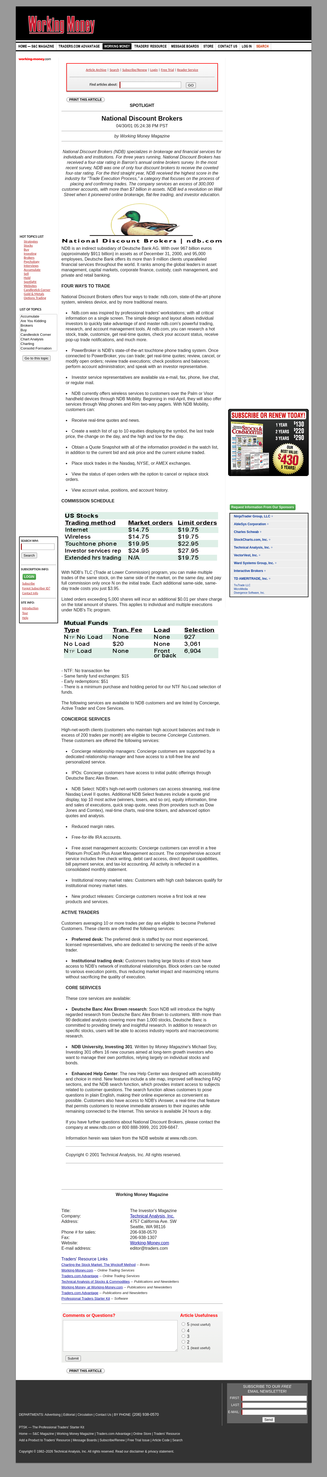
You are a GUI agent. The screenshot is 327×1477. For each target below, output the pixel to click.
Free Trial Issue (138, 1446)
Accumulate (32, 270)
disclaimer (137, 1457)
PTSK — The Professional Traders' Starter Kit (51, 1433)
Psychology (31, 262)
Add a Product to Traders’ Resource (44, 1446)
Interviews (31, 266)
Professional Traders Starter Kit (86, 1298)
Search (114, 70)
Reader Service (187, 70)
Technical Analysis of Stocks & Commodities (96, 1282)
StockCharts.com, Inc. (251, 540)
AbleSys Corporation (250, 524)
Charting (38, 344)
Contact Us (103, 1420)
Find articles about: (103, 84)
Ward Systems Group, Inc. (254, 563)
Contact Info (30, 593)
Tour (25, 613)
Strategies (31, 241)
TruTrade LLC (242, 585)
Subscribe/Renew (134, 70)
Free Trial (167, 70)
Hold (27, 278)
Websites (30, 286)
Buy (26, 249)
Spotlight (30, 282)
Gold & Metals (34, 294)
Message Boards (85, 1446)
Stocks (28, 245)
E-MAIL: (234, 1418)
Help (25, 618)
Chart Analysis (38, 339)
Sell (26, 274)
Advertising (52, 1420)
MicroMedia (241, 589)
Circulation (85, 1420)
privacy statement (160, 1457)
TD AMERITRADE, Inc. (251, 579)
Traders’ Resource (167, 1439)
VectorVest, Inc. (246, 555)
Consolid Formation (38, 348)
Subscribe (28, 583)
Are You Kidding (38, 321)
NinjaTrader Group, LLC (252, 516)
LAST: (235, 1411)
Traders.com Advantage (80, 1276)
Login (154, 70)
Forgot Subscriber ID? (36, 588)
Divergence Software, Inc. (249, 592)
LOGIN (29, 577)
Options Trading (35, 298)
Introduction (30, 608)
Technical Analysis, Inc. (152, 1216)
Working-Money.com (149, 1243)
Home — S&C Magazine (36, 1439)
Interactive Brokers (248, 571)
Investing (30, 253)
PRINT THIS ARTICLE (85, 100)
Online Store (142, 1439)
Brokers (29, 257)
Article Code (161, 1446)
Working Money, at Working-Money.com (92, 1287)
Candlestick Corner (37, 290)
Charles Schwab (246, 532)
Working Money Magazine (75, 1439)
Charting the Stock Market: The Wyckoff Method (99, 1265)
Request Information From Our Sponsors (262, 507)
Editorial (69, 1420)
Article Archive (96, 70)
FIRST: (235, 1404)
